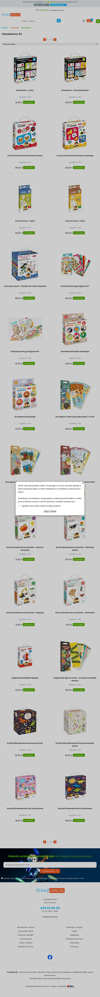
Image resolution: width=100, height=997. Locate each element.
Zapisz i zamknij (50, 511)
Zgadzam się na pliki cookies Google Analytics (41, 506)
